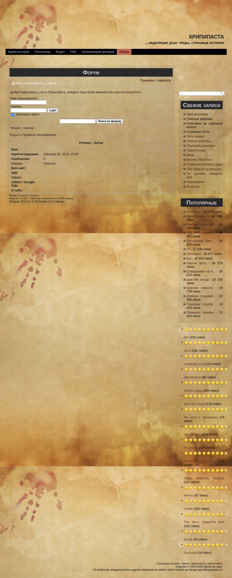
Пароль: (16, 106)
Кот (189, 258)
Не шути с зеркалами (201, 417)
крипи (185, 563)
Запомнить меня (25, 114)
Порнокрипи (195, 182)
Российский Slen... (200, 241)
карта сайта (215, 563)
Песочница (42, 52)
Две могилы (192, 377)
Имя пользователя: (24, 98)
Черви (188, 508)
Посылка (190, 552)
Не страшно (192, 434)
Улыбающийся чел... (201, 224)
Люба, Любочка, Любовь (204, 478)
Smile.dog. (194, 211)
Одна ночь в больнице (200, 461)
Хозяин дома (193, 390)
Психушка (194, 254)
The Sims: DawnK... (201, 232)
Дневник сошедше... (201, 296)
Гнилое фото (196, 263)
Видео (60, 52)
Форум (124, 52)
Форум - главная (22, 128)
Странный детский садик (204, 164)
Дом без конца (198, 279)
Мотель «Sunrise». (200, 159)
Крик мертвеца (197, 114)
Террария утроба (200, 304)
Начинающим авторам (98, 52)
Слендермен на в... (201, 271)
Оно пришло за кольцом (204, 169)
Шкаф (188, 539)
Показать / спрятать (155, 80)
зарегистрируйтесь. (128, 92)
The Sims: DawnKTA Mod (204, 522)
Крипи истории (18, 52)
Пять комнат (196, 136)
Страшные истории (168, 563)
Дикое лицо (196, 216)
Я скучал (193, 186)
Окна (187, 350)
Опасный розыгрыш (201, 145)
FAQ (73, 52)
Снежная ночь (194, 364)
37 (188, 249)
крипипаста (206, 36)
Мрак (190, 155)
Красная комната (200, 288)
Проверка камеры (200, 312)
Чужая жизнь (196, 150)
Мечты (189, 495)
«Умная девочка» (199, 141)
